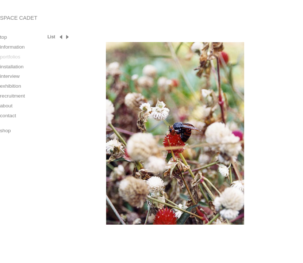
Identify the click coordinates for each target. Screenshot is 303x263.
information (12, 47)
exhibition (10, 86)
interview (10, 76)
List (51, 36)
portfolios (10, 57)
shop (5, 130)
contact (8, 115)
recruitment (12, 96)
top (3, 37)
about (6, 105)
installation (12, 66)
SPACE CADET (18, 18)
